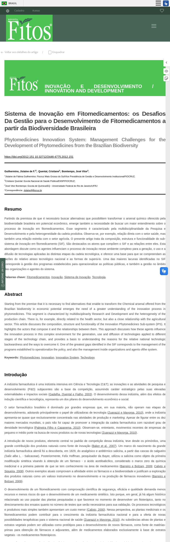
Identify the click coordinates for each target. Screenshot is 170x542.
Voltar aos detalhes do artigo (19, 52)
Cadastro (19, 10)
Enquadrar (56, 52)
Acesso (36, 10)
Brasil (12, 3)
